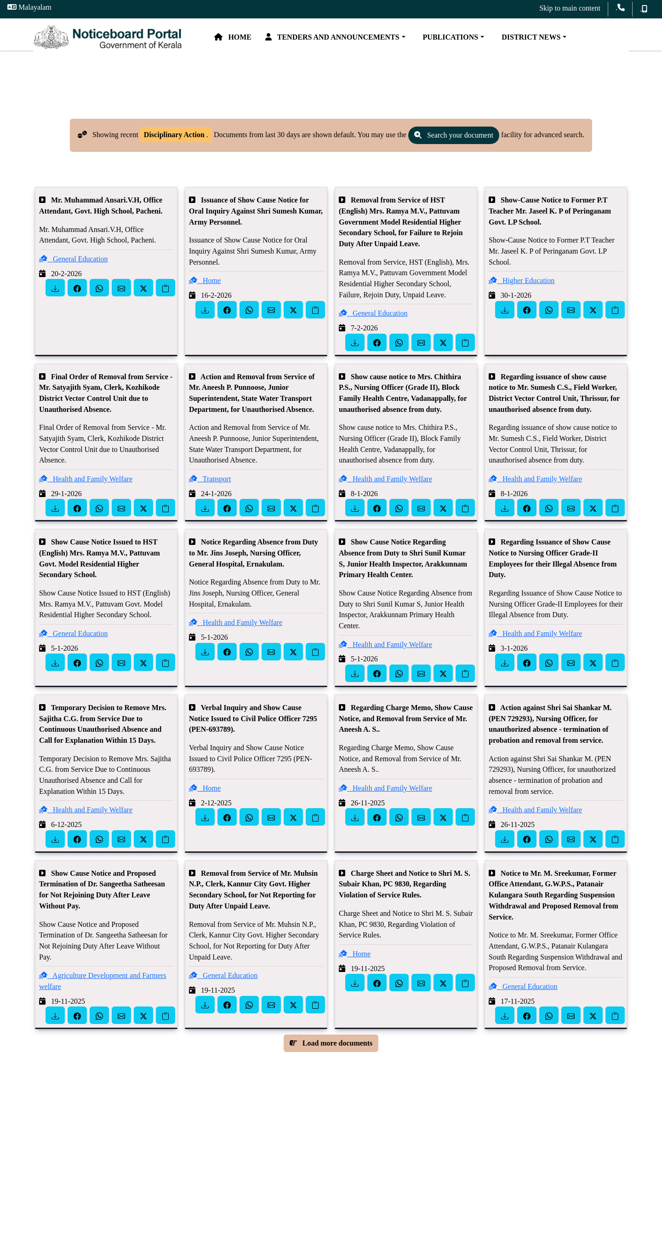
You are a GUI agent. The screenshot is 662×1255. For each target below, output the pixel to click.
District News (562, 40)
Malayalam (29, 7)
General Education (73, 270)
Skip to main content (569, 8)
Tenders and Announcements (365, 40)
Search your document (453, 147)
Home (265, 40)
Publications (481, 40)
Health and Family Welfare (85, 490)
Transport (210, 490)
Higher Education (521, 292)
